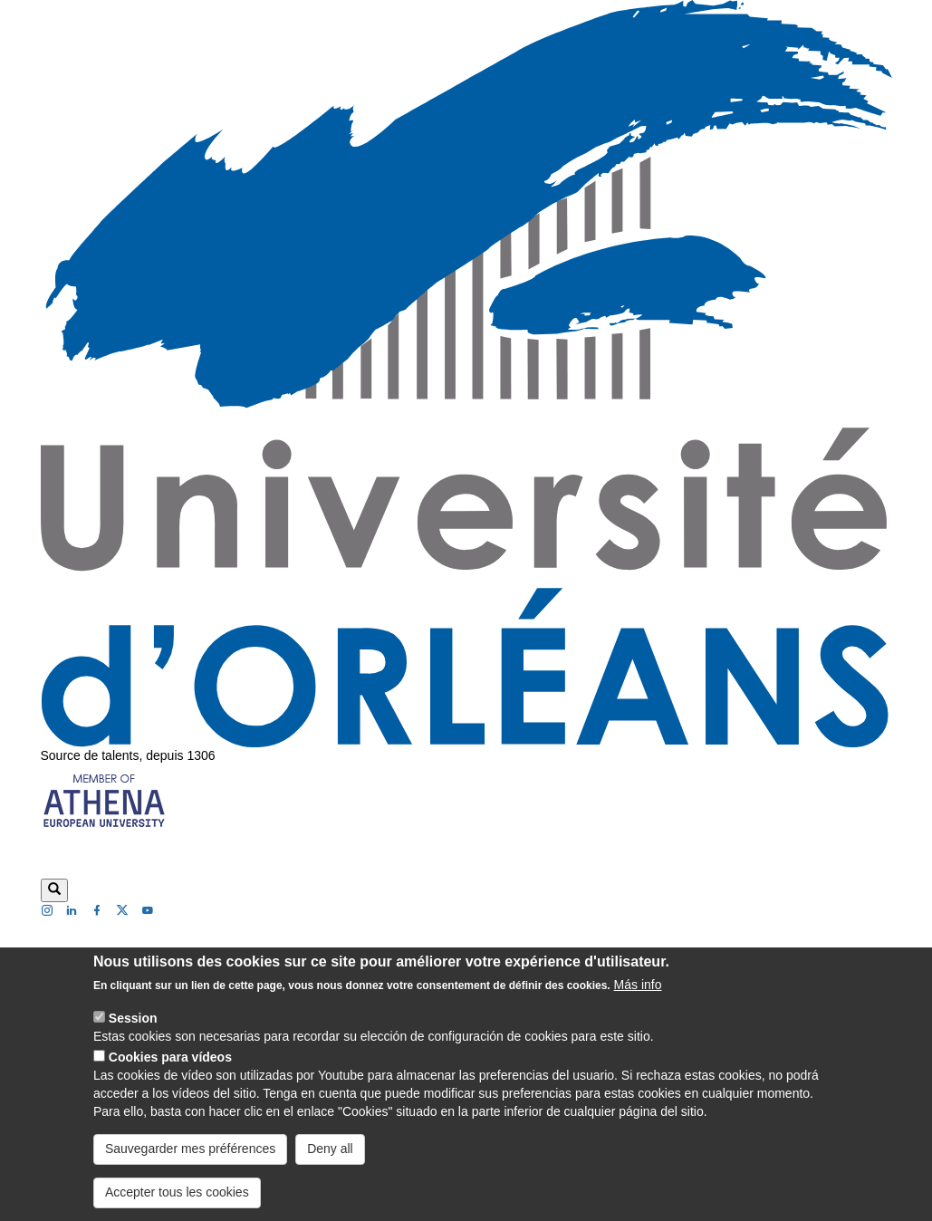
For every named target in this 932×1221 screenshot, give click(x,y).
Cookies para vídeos (170, 1058)
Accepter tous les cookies (177, 1193)
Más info (638, 985)
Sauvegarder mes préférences (190, 1149)
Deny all (330, 1149)
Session (133, 1019)
